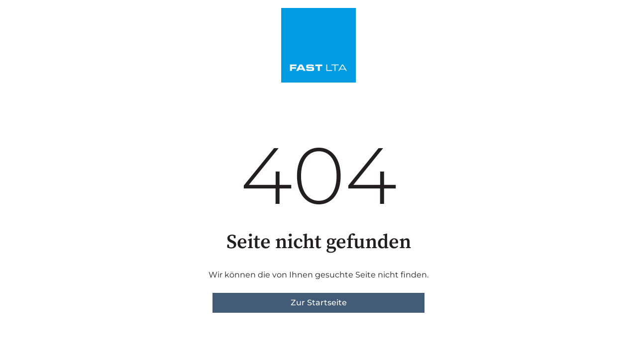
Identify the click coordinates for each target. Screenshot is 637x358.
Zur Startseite (319, 302)
